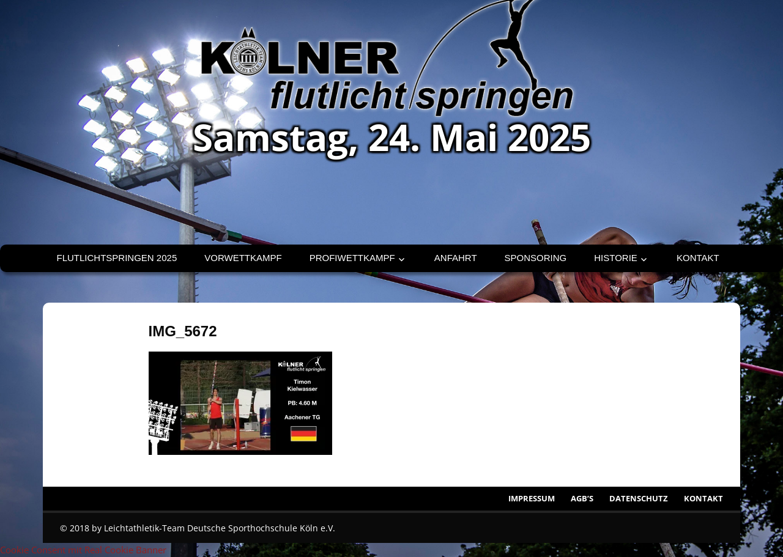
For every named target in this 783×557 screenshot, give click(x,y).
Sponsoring (536, 258)
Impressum (531, 498)
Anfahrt (455, 258)
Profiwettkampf (352, 258)
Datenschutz (638, 498)
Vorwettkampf (242, 258)
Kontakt (698, 258)
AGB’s (582, 498)
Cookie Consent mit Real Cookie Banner (83, 550)
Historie (615, 258)
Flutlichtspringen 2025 (117, 258)
